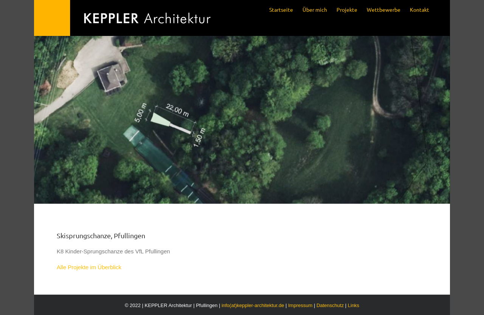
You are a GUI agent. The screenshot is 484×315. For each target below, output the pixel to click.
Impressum (300, 305)
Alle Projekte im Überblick (89, 267)
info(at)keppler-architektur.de (253, 305)
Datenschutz (330, 305)
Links (353, 305)
